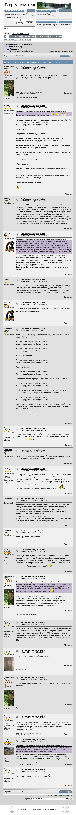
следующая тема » (67, 51)
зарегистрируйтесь (19, 14)
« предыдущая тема (54, 51)
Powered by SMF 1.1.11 (24, 809)
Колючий (8, 328)
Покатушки (14, 49)
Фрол (6, 105)
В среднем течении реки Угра (19, 45)
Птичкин (7, 530)
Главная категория (16, 47)
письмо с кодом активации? (24, 16)
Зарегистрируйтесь (43, 16)
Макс (6, 428)
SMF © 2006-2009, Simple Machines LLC (46, 809)
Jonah (6, 739)
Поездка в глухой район (22, 51)
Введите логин (57, 16)
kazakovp (8, 498)
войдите (7, 14)
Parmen (56, 26)
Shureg (7, 199)
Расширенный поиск (20, 34)
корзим (7, 650)
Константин (9, 67)
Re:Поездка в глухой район (33, 67)
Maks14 (7, 233)
